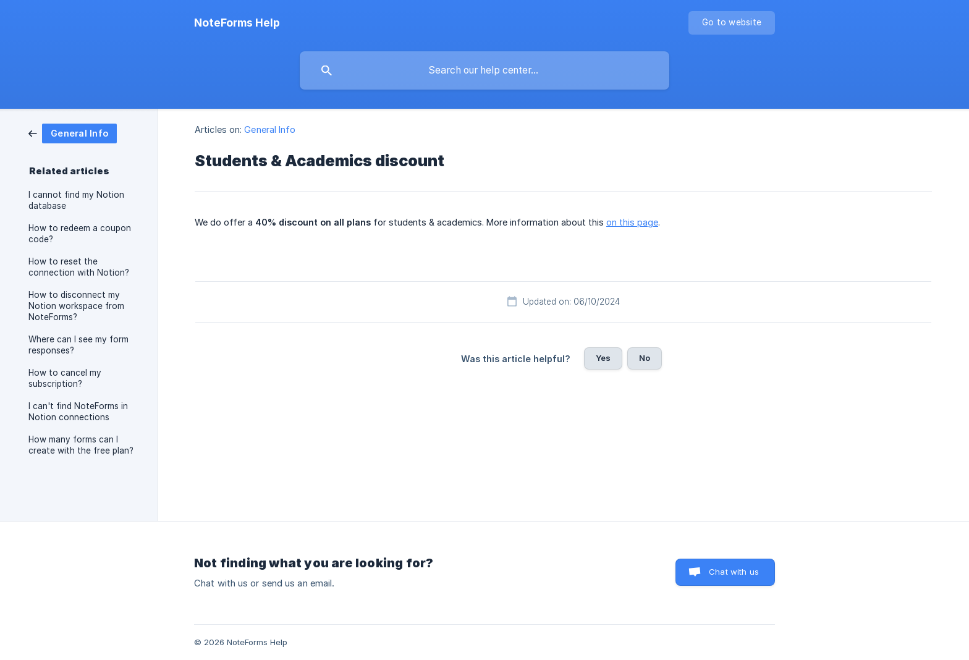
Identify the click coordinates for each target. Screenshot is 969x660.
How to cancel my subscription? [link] (64, 378)
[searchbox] (484, 70)
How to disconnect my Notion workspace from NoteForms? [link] (76, 306)
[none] (237, 23)
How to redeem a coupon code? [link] (79, 233)
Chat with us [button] (734, 572)
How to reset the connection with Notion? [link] (78, 266)
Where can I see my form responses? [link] (78, 344)
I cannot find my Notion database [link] (76, 200)
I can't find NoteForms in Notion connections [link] (78, 411)
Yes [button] (603, 358)
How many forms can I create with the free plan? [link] (80, 444)
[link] (72, 132)
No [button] (644, 358)
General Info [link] (269, 129)
